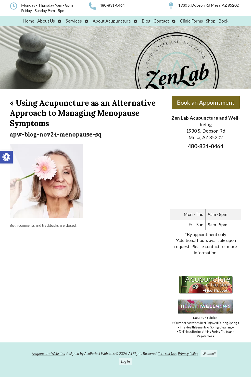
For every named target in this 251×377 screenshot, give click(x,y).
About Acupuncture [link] (112, 21)
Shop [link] (210, 21)
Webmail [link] (208, 354)
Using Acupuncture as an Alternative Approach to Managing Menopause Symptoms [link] (83, 113)
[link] (6, 157)
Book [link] (223, 21)
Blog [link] (146, 21)
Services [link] (74, 21)
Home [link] (28, 21)
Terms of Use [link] (167, 354)
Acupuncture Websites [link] (48, 354)
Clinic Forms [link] (191, 21)
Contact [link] (161, 21)
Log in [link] (125, 361)
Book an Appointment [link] (206, 102)
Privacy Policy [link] (188, 354)
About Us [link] (46, 21)
